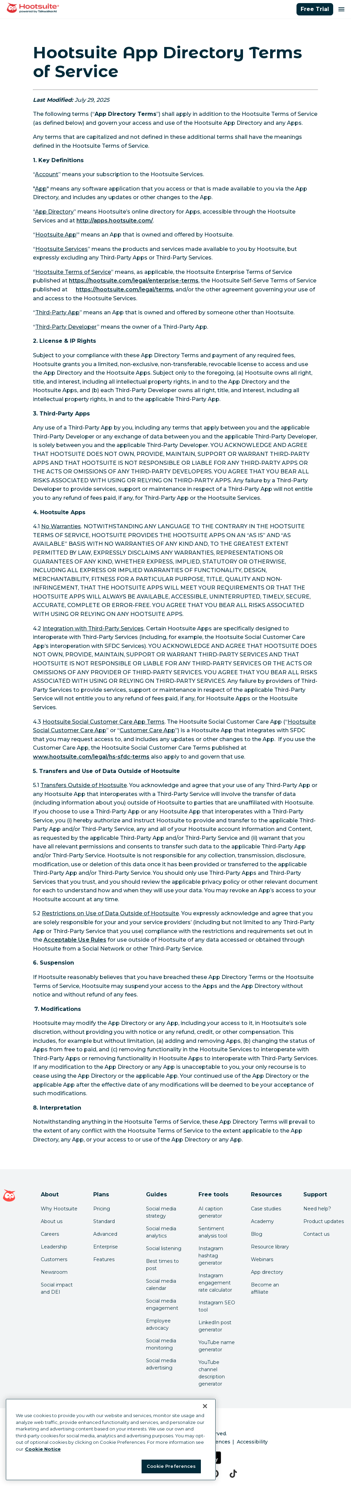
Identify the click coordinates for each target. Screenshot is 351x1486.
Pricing (101, 1209)
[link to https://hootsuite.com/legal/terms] (124, 289)
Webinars (262, 1259)
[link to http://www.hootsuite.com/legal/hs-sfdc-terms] (91, 756)
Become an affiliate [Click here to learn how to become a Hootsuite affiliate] (265, 1288)
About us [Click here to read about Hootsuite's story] (51, 1221)
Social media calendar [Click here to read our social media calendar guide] (161, 1284)
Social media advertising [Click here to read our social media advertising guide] (161, 1364)
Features (103, 1259)
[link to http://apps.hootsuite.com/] (114, 220)
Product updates (323, 1221)
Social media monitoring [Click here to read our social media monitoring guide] (161, 1344)
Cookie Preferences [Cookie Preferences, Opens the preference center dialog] (171, 1466)
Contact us (316, 1234)
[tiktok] (233, 1474)
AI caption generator (210, 1212)
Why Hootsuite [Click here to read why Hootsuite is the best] (59, 1209)
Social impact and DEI (57, 1288)
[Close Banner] (205, 1406)
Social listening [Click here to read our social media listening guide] (163, 1248)
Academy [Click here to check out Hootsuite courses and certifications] (262, 1221)
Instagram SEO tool (216, 1306)
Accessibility (252, 1442)
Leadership (54, 1247)
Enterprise (105, 1247)
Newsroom (54, 1272)
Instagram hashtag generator (210, 1255)
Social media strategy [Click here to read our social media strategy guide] (161, 1212)
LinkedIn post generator (214, 1326)
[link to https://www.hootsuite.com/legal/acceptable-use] (75, 940)
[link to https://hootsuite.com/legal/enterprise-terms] (133, 280)
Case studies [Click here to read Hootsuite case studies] (266, 1209)
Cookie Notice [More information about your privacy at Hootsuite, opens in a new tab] (43, 1449)
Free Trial (315, 9)
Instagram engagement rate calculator (215, 1282)
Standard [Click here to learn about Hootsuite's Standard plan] (104, 1221)
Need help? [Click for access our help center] (317, 1209)
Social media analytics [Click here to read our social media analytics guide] (161, 1232)
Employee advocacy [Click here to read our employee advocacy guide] (158, 1324)
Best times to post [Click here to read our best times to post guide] (162, 1264)
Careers (50, 1234)
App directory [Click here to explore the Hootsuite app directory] (267, 1272)
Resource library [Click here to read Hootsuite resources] (270, 1247)
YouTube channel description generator (211, 1373)
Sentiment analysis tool (212, 1232)
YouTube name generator (216, 1346)
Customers (54, 1259)
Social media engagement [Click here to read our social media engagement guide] (162, 1304)
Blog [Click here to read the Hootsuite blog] (256, 1234)
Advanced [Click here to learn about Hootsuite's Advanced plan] (105, 1234)
